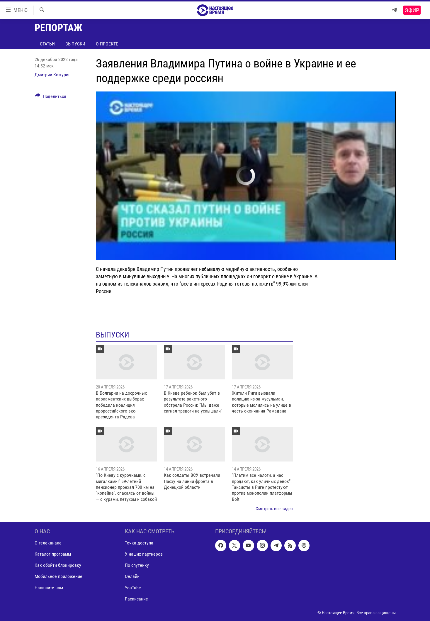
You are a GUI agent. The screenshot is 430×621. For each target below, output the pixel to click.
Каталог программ (53, 554)
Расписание (136, 598)
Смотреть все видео (274, 508)
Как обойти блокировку (58, 565)
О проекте (107, 44)
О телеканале (48, 543)
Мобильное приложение (58, 576)
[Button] (51, 97)
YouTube (133, 587)
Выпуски (75, 44)
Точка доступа (139, 543)
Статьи (47, 44)
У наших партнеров (144, 554)
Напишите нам (49, 587)
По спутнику (137, 565)
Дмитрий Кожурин (53, 74)
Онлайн (132, 576)
